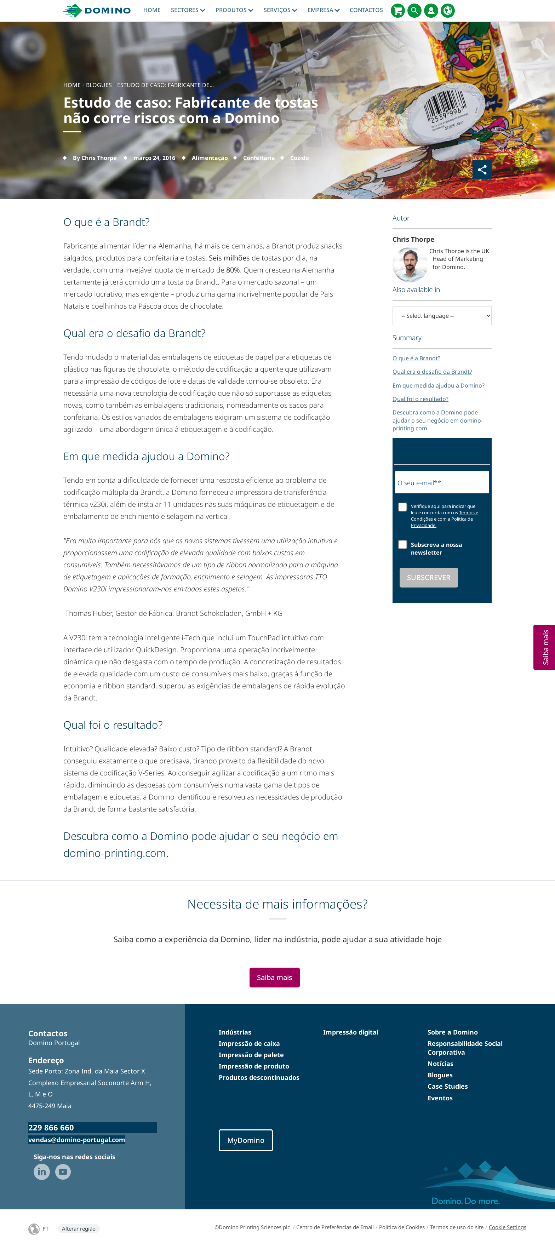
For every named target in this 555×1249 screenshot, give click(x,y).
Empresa (324, 10)
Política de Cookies (402, 1227)
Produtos (234, 10)
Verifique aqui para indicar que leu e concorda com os (444, 515)
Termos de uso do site (457, 1227)
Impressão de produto (254, 1066)
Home (152, 10)
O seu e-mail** (419, 483)
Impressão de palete (251, 1054)
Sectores (188, 10)
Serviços (280, 10)
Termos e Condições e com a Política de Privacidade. (444, 518)
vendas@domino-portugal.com (76, 1139)
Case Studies (448, 1086)
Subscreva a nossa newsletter (436, 548)
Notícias (440, 1063)
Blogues (440, 1075)
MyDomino (245, 1140)
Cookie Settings (507, 1227)
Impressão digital (350, 1032)
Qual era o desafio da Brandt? (432, 372)
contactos (366, 10)
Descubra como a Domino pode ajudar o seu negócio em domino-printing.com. (438, 420)
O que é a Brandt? (416, 358)
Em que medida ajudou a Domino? (439, 385)
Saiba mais (274, 977)
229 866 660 (51, 1127)
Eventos (440, 1098)
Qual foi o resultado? (420, 399)
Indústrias (235, 1032)
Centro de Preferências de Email (335, 1227)
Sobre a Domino (453, 1032)
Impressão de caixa (249, 1043)
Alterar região (79, 1228)
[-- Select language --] (442, 315)
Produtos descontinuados (259, 1077)
